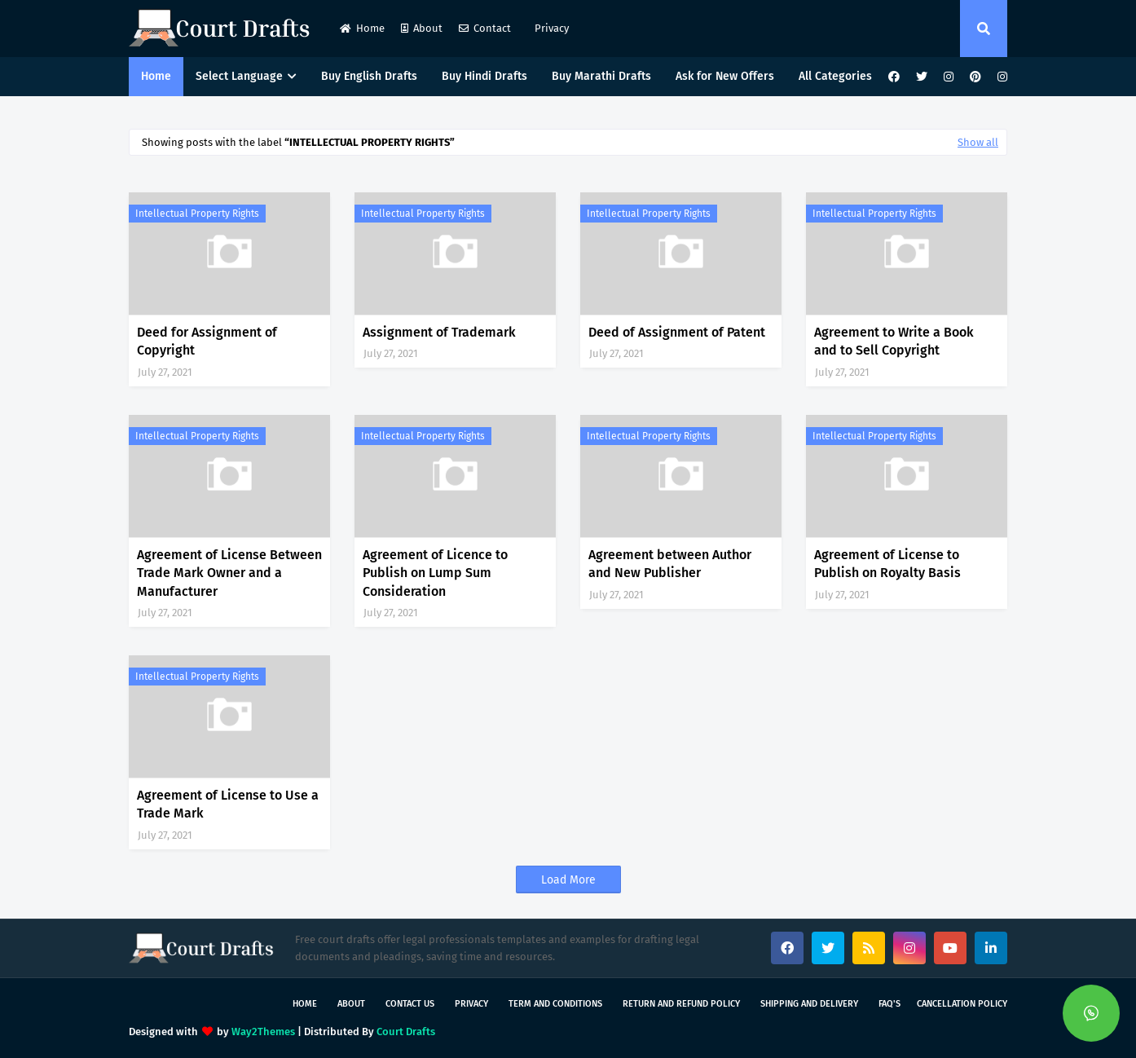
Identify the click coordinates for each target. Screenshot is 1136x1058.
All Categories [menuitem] (835, 76)
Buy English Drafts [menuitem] (369, 76)
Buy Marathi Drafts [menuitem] (601, 76)
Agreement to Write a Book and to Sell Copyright (894, 341)
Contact (485, 28)
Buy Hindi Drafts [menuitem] (484, 76)
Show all (978, 142)
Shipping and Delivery (809, 1003)
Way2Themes (263, 1031)
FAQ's (889, 1003)
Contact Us (409, 1003)
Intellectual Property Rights (197, 213)
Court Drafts (405, 1031)
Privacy (550, 28)
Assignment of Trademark (439, 332)
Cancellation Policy (962, 1003)
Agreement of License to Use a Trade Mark (228, 804)
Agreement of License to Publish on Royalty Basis (887, 563)
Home (362, 28)
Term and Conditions (555, 1003)
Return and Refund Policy (681, 1003)
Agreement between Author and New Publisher (669, 563)
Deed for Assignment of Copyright (207, 341)
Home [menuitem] (156, 76)
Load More (568, 880)
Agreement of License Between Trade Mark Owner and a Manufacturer (229, 573)
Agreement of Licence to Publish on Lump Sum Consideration (435, 573)
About (422, 28)
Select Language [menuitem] (239, 76)
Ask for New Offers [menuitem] (725, 76)
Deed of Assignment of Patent (676, 332)
